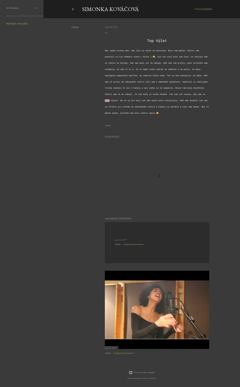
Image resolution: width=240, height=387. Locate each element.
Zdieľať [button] (75, 27)
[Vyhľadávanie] (203, 9)
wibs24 (153, 378)
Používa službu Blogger (142, 372)
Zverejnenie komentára (133, 244)
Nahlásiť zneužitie (17, 23)
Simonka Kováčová (110, 9)
